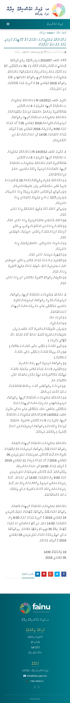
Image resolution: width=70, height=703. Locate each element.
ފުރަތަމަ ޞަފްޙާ (61, 32)
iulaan (50, 32)
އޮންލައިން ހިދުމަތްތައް (35, 637)
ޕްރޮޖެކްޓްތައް (35, 647)
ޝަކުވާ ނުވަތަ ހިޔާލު (35, 652)
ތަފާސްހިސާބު (35, 642)
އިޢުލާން (42, 32)
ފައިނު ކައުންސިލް (55, 24)
